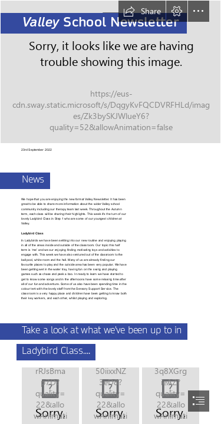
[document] (110, 212)
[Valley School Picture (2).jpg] (110, 72)
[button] (142, 11)
